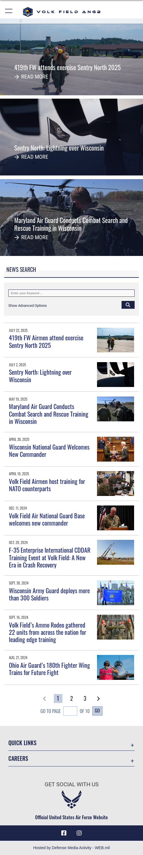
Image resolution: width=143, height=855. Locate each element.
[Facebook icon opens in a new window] (64, 833)
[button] (9, 12)
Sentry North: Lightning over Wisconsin (40, 375)
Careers (18, 758)
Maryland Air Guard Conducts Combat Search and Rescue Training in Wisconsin (48, 414)
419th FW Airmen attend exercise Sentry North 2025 (46, 341)
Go (97, 710)
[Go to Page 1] (58, 698)
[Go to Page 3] (85, 698)
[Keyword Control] (71, 293)
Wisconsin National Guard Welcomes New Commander (49, 450)
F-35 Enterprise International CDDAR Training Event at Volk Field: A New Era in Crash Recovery (49, 557)
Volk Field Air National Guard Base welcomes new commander (47, 519)
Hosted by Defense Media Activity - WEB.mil (71, 848)
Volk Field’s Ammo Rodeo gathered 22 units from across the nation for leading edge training (47, 632)
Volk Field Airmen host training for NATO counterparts (47, 485)
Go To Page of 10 (65, 712)
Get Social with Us (72, 784)
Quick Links (22, 742)
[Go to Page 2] (71, 698)
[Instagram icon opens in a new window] (79, 833)
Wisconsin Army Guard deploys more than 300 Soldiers (49, 594)
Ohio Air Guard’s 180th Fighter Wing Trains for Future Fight (49, 669)
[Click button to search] (128, 304)
